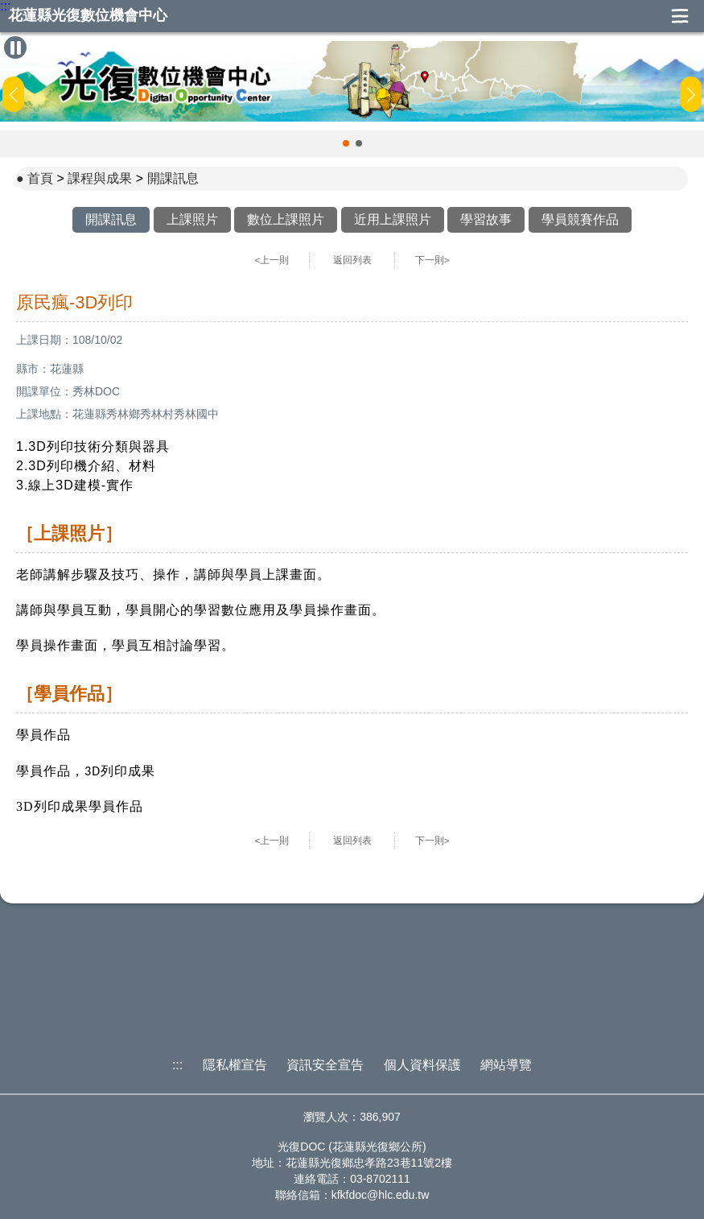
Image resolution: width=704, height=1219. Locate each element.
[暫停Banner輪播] (15, 47)
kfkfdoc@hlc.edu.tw (380, 1194)
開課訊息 (173, 178)
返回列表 (352, 260)
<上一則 (272, 260)
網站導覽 (506, 1065)
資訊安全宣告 (325, 1065)
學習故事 (486, 219)
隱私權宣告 (235, 1065)
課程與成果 (100, 178)
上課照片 (192, 219)
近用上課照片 (392, 219)
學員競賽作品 (580, 219)
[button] (346, 143)
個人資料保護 (422, 1065)
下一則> (432, 260)
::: (5, 6)
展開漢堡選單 (680, 16)
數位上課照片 (285, 219)
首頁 (40, 178)
